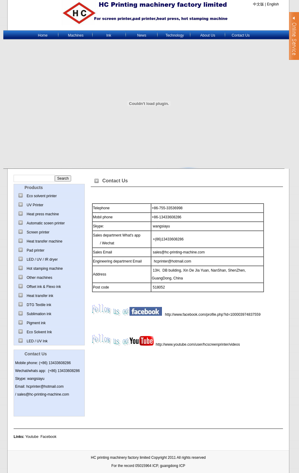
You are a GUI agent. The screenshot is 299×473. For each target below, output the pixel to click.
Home (43, 35)
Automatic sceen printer (46, 223)
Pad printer (35, 250)
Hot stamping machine (45, 268)
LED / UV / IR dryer (42, 259)
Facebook (49, 437)
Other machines (39, 278)
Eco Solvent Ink (39, 332)
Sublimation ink (39, 314)
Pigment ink (36, 323)
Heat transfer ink (40, 296)
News (141, 35)
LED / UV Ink (37, 341)
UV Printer (35, 205)
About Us (207, 35)
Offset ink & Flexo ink (44, 287)
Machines (76, 35)
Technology (175, 35)
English (272, 4)
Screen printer (38, 232)
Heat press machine (43, 214)
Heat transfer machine (44, 241)
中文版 (258, 4)
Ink (108, 35)
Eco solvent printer (42, 196)
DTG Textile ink (39, 305)
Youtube (31, 437)
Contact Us (241, 35)
